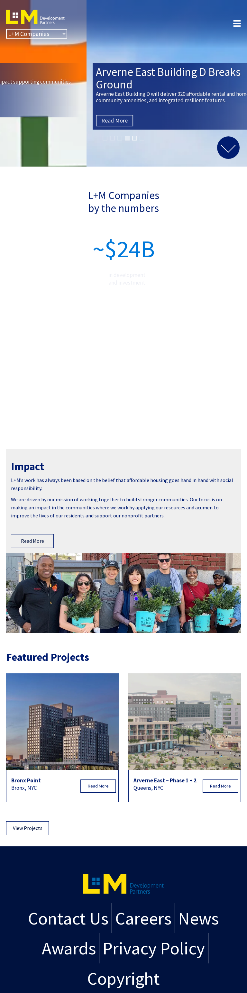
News (198, 918)
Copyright (123, 978)
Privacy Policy (154, 948)
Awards (69, 948)
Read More (28, 108)
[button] (105, 138)
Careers (143, 918)
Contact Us (68, 918)
